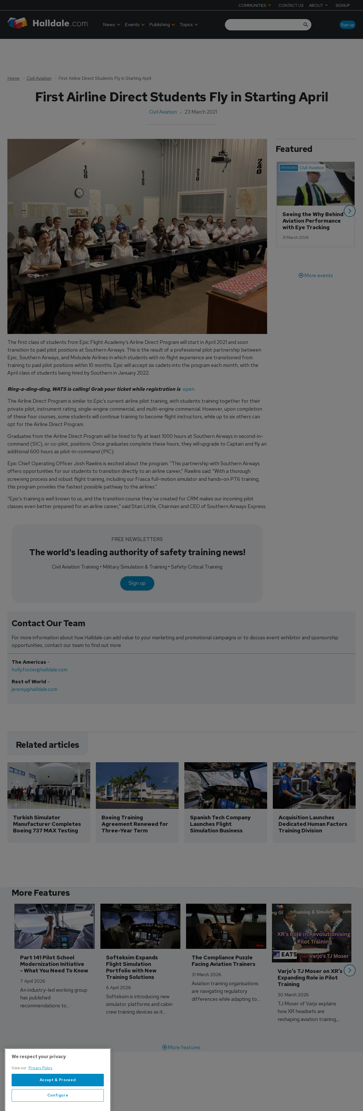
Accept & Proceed (58, 1100)
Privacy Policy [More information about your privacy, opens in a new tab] (40, 1088)
